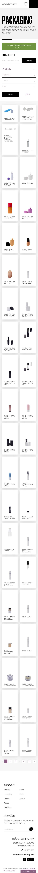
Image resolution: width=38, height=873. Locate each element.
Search (29, 60)
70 (29, 761)
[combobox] (19, 70)
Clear (27, 94)
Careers (22, 798)
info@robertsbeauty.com (23, 854)
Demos (6, 798)
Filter (10, 94)
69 (24, 761)
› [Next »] (34, 761)
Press (21, 794)
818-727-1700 (29, 850)
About (6, 803)
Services (7, 790)
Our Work (8, 807)
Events (21, 790)
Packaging (8, 794)
